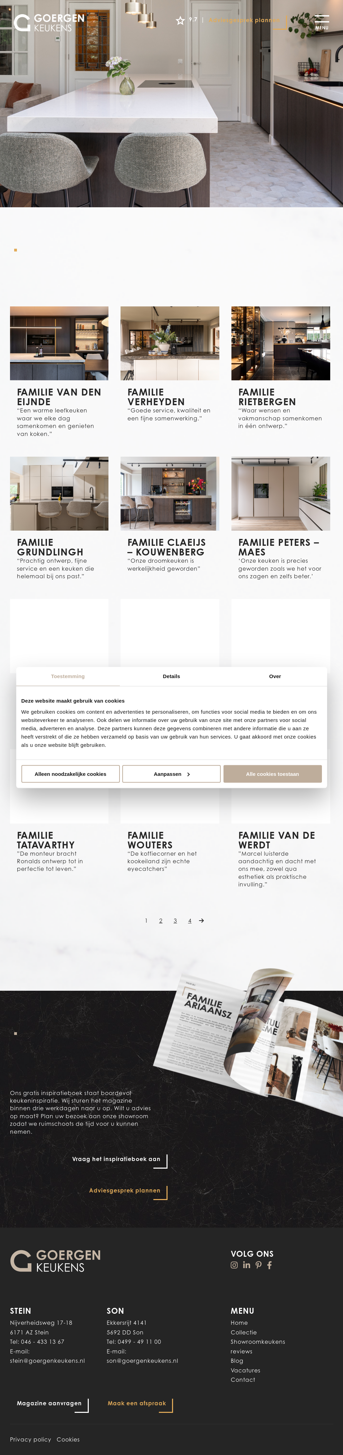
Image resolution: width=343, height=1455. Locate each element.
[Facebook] (269, 1265)
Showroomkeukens (258, 1341)
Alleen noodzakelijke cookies (70, 774)
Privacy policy (30, 1439)
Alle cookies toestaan (272, 774)
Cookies (68, 1439)
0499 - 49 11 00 (139, 1341)
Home (239, 1322)
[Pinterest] (259, 1265)
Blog (237, 1360)
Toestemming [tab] (68, 676)
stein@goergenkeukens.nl (47, 1360)
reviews (242, 1351)
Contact (243, 1379)
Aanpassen (172, 774)
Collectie (244, 1332)
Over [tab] (275, 676)
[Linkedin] (246, 1265)
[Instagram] (234, 1265)
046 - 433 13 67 (43, 1341)
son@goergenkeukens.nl (142, 1360)
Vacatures (245, 1370)
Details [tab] (171, 676)
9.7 (185, 20)
